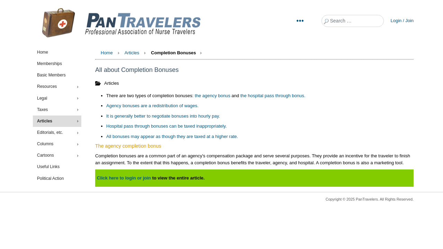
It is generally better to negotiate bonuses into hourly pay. (163, 116)
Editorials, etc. (50, 132)
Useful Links (48, 166)
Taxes (42, 109)
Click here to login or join (124, 178)
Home (42, 52)
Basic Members (51, 75)
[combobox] (353, 21)
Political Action (50, 178)
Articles (44, 121)
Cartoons (45, 155)
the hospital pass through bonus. (272, 95)
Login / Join (402, 20)
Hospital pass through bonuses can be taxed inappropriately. (166, 126)
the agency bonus (212, 95)
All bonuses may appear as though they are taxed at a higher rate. (172, 136)
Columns (45, 143)
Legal (42, 98)
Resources (47, 86)
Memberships (49, 63)
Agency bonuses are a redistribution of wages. (152, 105)
